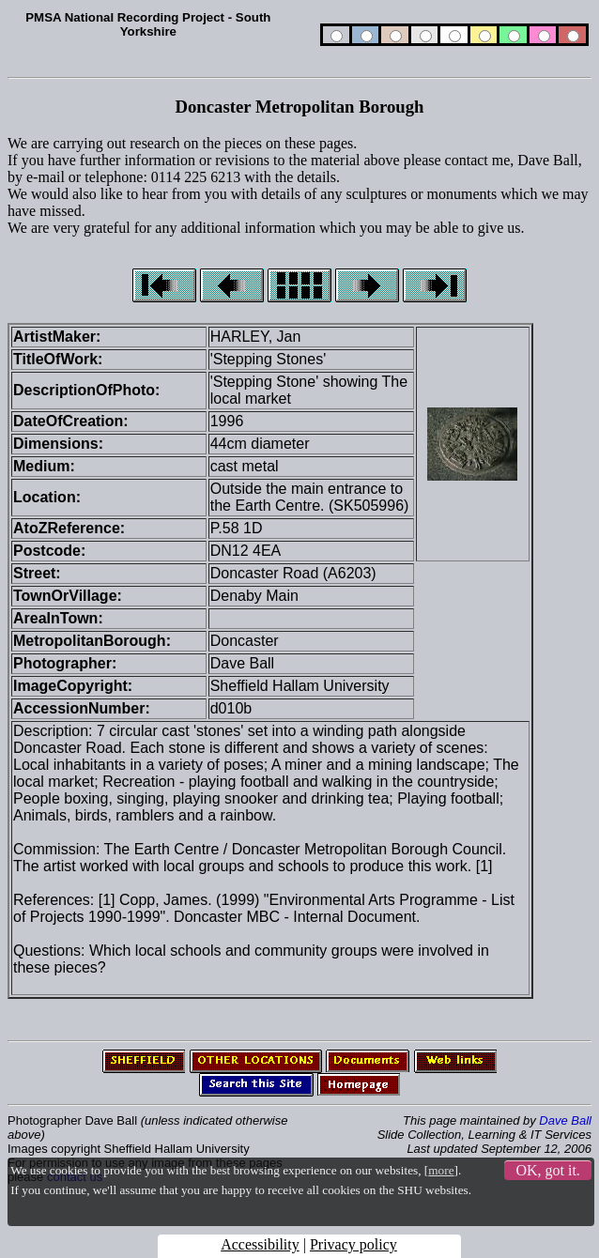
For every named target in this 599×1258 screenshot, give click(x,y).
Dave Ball (565, 1120)
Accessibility (260, 1244)
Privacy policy (353, 1244)
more (440, 1170)
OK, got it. (547, 1170)
